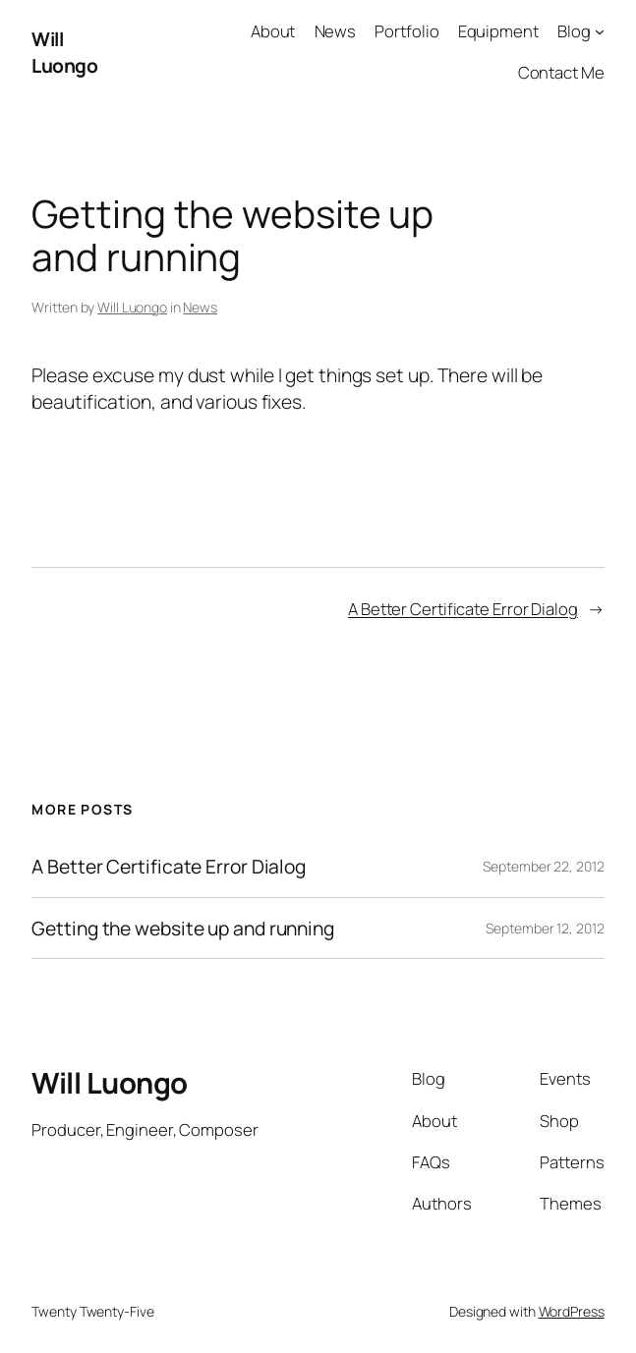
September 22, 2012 (543, 866)
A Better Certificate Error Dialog (463, 608)
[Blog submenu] (600, 31)
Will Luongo (64, 52)
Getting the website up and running (182, 928)
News (200, 307)
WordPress (572, 1311)
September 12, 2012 (545, 928)
